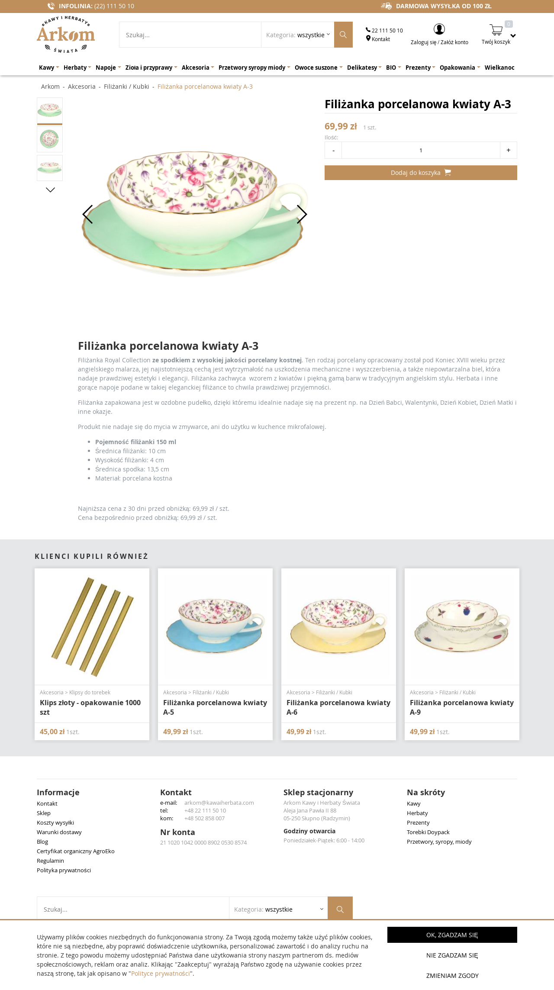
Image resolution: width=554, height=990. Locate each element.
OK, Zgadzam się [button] (452, 935)
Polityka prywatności (64, 870)
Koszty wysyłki (55, 822)
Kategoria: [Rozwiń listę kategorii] (295, 35)
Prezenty (418, 822)
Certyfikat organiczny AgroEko (76, 851)
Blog (42, 841)
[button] (50, 189)
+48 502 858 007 (204, 818)
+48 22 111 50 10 (205, 810)
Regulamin (50, 860)
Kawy (414, 803)
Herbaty (417, 813)
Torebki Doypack (428, 832)
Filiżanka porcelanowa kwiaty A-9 (462, 707)
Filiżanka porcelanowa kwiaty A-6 (338, 707)
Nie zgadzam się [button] (452, 955)
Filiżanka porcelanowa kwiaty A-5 (215, 707)
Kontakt (378, 38)
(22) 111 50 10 (114, 6)
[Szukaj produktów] (343, 35)
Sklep (44, 813)
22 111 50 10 (384, 30)
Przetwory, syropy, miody (439, 841)
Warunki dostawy (59, 832)
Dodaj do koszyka (421, 172)
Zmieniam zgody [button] (452, 975)
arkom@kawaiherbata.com (219, 802)
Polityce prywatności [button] (160, 973)
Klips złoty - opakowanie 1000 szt (90, 707)
